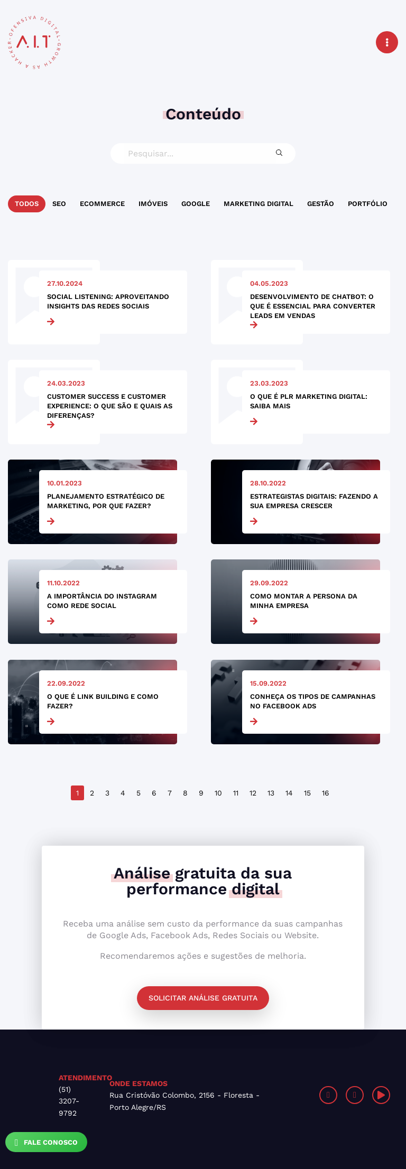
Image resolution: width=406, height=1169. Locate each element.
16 (325, 793)
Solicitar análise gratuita (203, 998)
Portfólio (367, 204)
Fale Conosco (46, 1142)
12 (253, 793)
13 (270, 793)
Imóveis (153, 204)
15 (307, 793)
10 (218, 793)
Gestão (320, 204)
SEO (59, 204)
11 (235, 793)
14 (289, 793)
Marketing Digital (258, 204)
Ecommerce (102, 204)
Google (195, 204)
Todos (27, 204)
